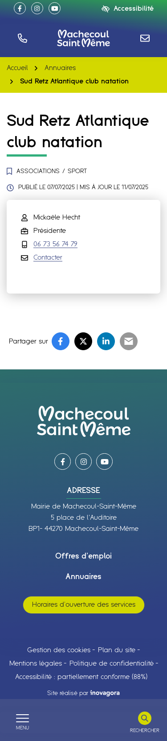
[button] (22, 38)
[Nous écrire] (144, 38)
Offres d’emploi (83, 556)
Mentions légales (35, 663)
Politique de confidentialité (111, 663)
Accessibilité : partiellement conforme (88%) (81, 677)
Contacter (47, 257)
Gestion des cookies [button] (58, 650)
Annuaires (83, 577)
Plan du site (116, 650)
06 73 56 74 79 (55, 244)
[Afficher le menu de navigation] (22, 722)
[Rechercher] (144, 722)
